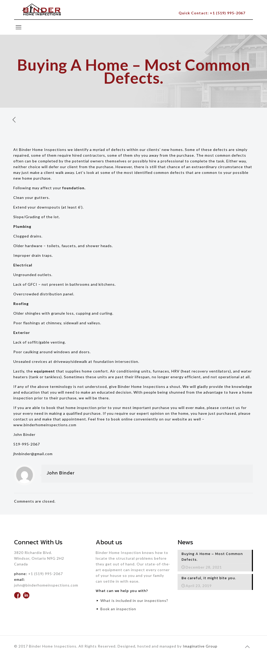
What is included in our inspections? (134, 600)
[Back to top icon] (247, 646)
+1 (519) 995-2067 (45, 573)
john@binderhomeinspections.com (46, 585)
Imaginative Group (200, 646)
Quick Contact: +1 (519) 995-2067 (212, 13)
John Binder (61, 472)
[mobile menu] (18, 27)
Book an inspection (118, 609)
